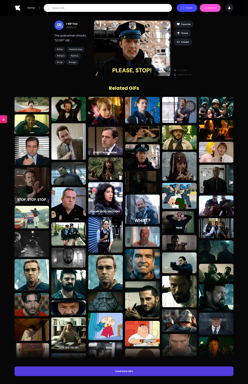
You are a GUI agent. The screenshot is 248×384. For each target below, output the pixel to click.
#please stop (75, 49)
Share (182, 33)
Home (31, 8)
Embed (183, 41)
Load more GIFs (124, 371)
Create (186, 7)
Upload (210, 7)
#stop (60, 49)
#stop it (60, 55)
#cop (59, 62)
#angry (72, 62)
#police (74, 55)
